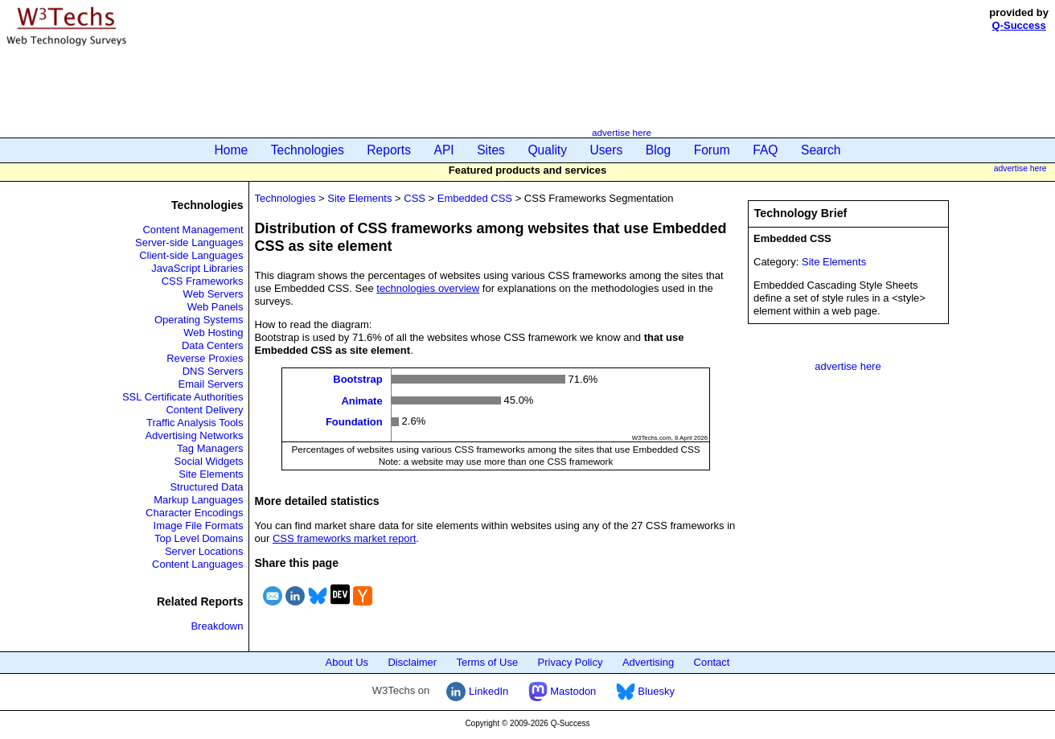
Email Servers (211, 384)
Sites (491, 150)
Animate (361, 400)
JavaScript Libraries (197, 268)
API (444, 150)
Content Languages (197, 564)
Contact (712, 662)
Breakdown (217, 626)
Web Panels (215, 307)
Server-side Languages (189, 242)
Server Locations (204, 551)
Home (231, 150)
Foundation (354, 422)
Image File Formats (199, 525)
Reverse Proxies (204, 358)
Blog (658, 150)
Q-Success (1019, 25)
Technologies (307, 150)
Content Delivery (204, 410)
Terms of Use (488, 662)
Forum (712, 150)
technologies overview (427, 288)
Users (606, 150)
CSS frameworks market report (344, 538)
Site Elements (211, 474)
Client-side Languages (191, 255)
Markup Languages (198, 500)
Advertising (648, 662)
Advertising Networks (194, 435)
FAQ (765, 150)
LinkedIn (477, 691)
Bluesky (645, 691)
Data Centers (213, 345)
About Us (347, 662)
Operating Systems (199, 320)
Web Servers (213, 294)
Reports (389, 150)
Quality (547, 150)
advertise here (621, 132)
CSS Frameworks (203, 281)
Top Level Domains (199, 538)
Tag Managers (210, 448)
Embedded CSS (474, 198)
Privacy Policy (570, 662)
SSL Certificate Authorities (183, 397)
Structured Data (206, 487)
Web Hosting (213, 332)
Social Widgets (209, 461)
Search (820, 150)
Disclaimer (412, 662)
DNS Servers (213, 371)
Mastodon (562, 691)
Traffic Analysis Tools (194, 423)
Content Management (192, 230)
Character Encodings (194, 513)
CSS (414, 198)
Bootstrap (357, 379)
